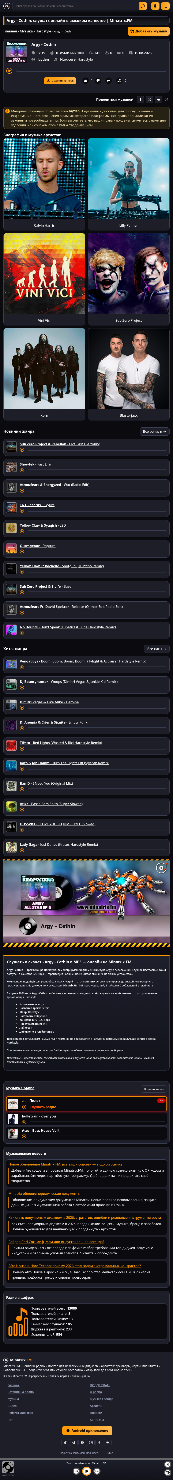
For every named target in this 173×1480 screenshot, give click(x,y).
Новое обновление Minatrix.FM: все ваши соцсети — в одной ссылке (65, 1164)
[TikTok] (65, 1442)
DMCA (109, 1453)
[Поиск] (79, 6)
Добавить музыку (148, 31)
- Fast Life (35, 464)
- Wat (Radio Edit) (54, 484)
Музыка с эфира (101, 1399)
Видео (12, 1406)
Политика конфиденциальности (79, 1453)
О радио (96, 1392)
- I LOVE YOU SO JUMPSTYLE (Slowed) (57, 824)
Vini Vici (44, 320)
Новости (96, 1413)
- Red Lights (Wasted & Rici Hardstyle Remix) (61, 742)
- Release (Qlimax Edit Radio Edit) (71, 606)
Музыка (26, 31)
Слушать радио (43, 1107)
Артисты (96, 1406)
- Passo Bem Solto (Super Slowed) (51, 804)
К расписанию (153, 1089)
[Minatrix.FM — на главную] (6, 6)
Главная (10, 31)
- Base (45, 586)
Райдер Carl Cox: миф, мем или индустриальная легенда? (56, 1241)
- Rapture (38, 545)
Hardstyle (43, 31)
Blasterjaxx (129, 415)
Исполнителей (42, 1334)
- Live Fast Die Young (60, 444)
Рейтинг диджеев (20, 1413)
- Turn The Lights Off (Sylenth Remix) (64, 763)
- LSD (43, 525)
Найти (143, 6)
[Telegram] (74, 1442)
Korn (44, 415)
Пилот (34, 1100)
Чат (10, 1420)
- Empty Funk (53, 722)
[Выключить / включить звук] (167, 1464)
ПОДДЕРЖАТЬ (100, 1385)
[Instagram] (91, 1442)
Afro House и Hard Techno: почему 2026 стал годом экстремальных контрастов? (74, 1265)
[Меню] (165, 6)
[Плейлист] (167, 1472)
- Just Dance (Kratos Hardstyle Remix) (59, 844)
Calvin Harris (44, 225)
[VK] (108, 1442)
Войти (155, 6)
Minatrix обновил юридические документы (44, 1193)
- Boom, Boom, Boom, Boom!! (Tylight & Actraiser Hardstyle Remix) (83, 661)
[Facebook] (99, 1442)
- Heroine (49, 702)
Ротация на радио (21, 1392)
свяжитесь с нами (145, 120)
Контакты (97, 1420)
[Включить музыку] (86, 1471)
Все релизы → (154, 431)
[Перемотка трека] (91, 71)
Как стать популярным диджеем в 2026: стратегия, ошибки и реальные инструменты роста (84, 1217)
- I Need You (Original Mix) (46, 783)
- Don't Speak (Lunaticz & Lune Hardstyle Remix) (68, 627)
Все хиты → (156, 648)
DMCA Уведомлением (76, 125)
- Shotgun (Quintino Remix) (62, 566)
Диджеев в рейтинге (47, 1329)
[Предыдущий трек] (76, 1471)
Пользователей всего (48, 1308)
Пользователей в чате (49, 1313)
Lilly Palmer (128, 225)
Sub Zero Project (129, 320)
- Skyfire (37, 505)
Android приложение (87, 1430)
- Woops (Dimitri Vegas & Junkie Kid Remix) (69, 681)
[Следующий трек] (97, 1471)
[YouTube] (82, 1442)
